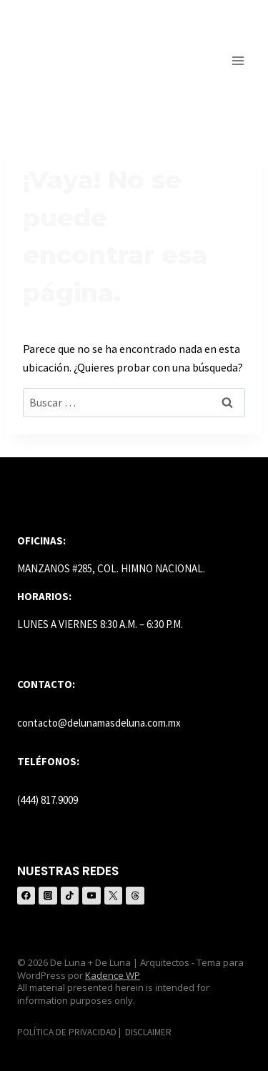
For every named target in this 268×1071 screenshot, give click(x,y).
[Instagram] (47, 896)
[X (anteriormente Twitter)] (113, 896)
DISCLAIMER (148, 1032)
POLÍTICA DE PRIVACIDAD (66, 1032)
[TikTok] (70, 896)
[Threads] (135, 896)
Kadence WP (112, 975)
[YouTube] (91, 896)
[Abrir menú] (237, 60)
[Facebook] (26, 896)
